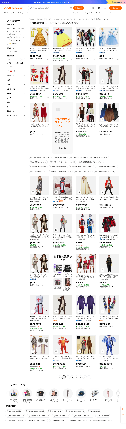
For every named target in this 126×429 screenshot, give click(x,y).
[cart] (99, 8)
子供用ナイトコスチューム (98, 157)
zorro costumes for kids (58, 167)
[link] (123, 409)
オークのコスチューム (37, 171)
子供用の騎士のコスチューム (39, 157)
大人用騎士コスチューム (38, 162)
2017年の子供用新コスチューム (107, 167)
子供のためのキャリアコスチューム (81, 167)
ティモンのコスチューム (15, 420)
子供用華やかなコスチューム (74, 411)
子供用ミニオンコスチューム (104, 171)
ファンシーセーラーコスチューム (99, 420)
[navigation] (15, 198)
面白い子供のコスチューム (15, 416)
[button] (71, 8)
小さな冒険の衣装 (94, 411)
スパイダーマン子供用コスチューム (60, 171)
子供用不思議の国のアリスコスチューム (91, 162)
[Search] (78, 8)
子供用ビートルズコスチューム (37, 420)
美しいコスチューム (54, 411)
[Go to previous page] (60, 377)
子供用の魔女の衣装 (57, 420)
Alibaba (31, 19)
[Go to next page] (89, 377)
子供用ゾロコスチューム (38, 167)
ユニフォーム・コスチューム (65, 19)
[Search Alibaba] (49, 8)
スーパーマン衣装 (103, 416)
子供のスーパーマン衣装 (78, 157)
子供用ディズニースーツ (83, 171)
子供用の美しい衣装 (59, 157)
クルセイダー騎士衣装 (14, 411)
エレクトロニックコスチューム (83, 416)
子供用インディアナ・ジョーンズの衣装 (62, 162)
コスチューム (82, 19)
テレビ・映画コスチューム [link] (99, 19)
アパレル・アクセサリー (45, 19)
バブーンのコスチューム (61, 416)
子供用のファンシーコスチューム (38, 416)
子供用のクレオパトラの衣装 (35, 411)
